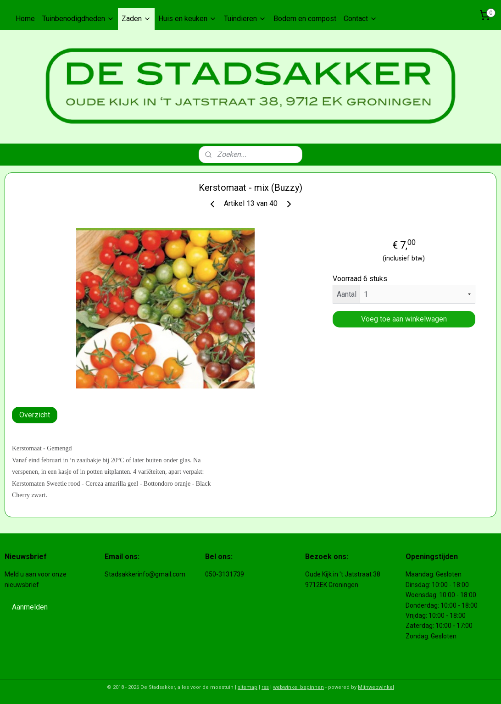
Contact (360, 18)
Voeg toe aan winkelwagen (404, 319)
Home (25, 18)
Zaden (136, 18)
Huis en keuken (187, 18)
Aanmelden (30, 607)
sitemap (247, 687)
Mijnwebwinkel (376, 687)
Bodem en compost (304, 18)
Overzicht (34, 414)
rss (265, 687)
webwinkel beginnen (298, 687)
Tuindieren (245, 18)
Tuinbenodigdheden (78, 18)
